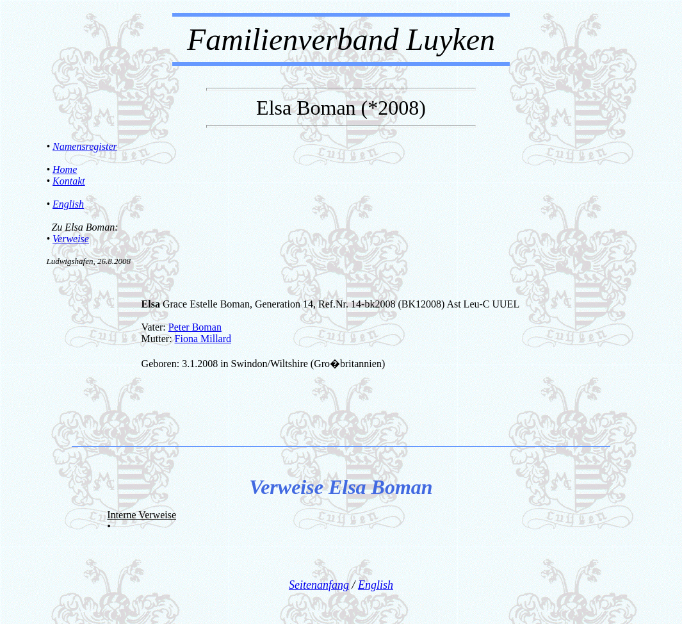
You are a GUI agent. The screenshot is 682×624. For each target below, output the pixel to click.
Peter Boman (195, 327)
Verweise (71, 238)
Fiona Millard (203, 338)
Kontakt (69, 181)
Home (65, 169)
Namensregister (85, 146)
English (68, 204)
